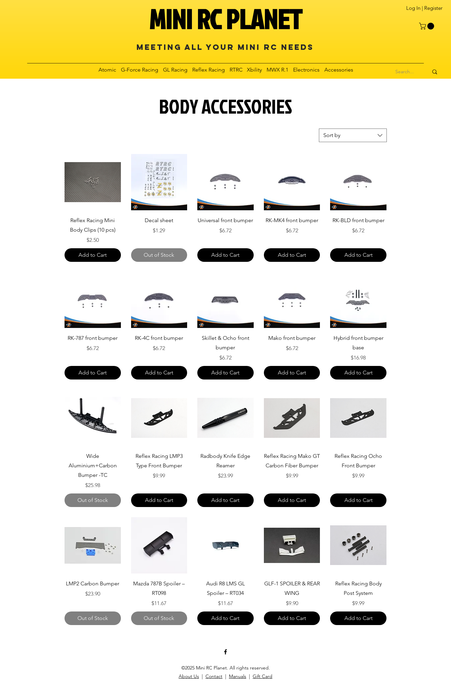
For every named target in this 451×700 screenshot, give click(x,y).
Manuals (237, 676)
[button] (427, 26)
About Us (189, 676)
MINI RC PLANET (225, 19)
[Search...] (404, 72)
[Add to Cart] (93, 255)
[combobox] (353, 135)
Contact (213, 676)
